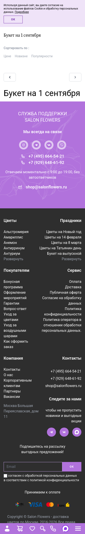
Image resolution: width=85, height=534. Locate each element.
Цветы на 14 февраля (63, 237)
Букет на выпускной (64, 253)
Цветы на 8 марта (66, 243)
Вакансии (12, 396)
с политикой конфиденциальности (53, 480)
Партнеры (12, 391)
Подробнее (22, 12)
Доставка (73, 287)
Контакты (12, 369)
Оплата (75, 281)
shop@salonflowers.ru (46, 187)
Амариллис (13, 237)
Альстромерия (16, 232)
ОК (72, 466)
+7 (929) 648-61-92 (46, 162)
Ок (13, 19)
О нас (8, 375)
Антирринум (14, 248)
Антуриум (12, 253)
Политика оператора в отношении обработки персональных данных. (61, 325)
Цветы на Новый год (63, 232)
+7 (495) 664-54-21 (46, 156)
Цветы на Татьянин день (60, 248)
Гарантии (11, 303)
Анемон (10, 243)
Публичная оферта (65, 292)
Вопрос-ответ (15, 309)
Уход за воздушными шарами (15, 330)
